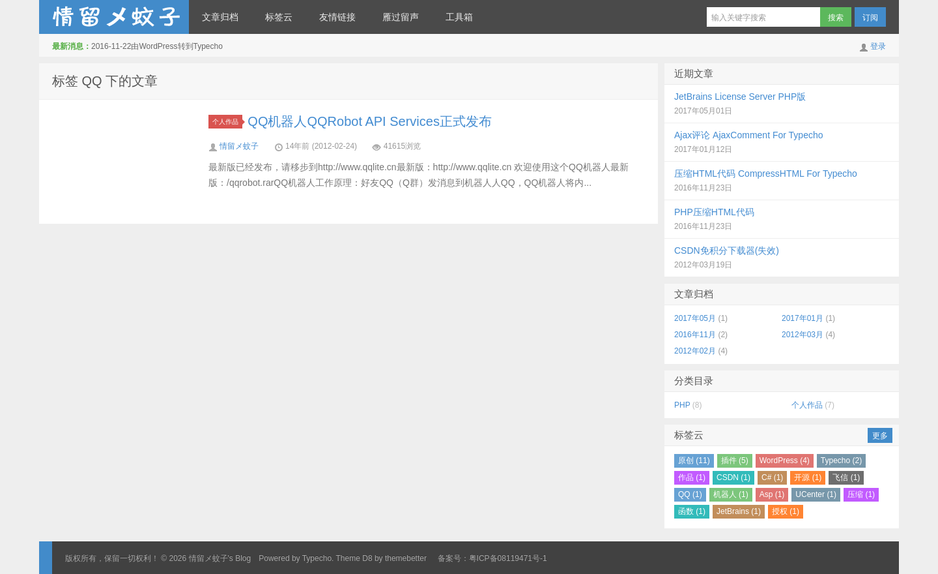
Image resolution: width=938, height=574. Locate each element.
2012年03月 (802, 334)
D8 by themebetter (394, 558)
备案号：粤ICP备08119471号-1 (492, 558)
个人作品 (227, 121)
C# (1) (772, 477)
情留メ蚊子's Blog (114, 17)
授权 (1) (785, 511)
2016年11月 (695, 334)
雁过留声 (400, 17)
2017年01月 (802, 318)
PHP (682, 405)
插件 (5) (734, 460)
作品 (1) (691, 477)
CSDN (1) (733, 477)
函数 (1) (691, 511)
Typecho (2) (841, 460)
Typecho (317, 558)
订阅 (870, 17)
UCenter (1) (815, 494)
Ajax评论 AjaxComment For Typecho (748, 135)
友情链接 (337, 17)
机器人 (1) (730, 494)
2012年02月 (695, 350)
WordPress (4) (785, 460)
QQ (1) (690, 494)
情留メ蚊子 (239, 146)
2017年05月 (695, 318)
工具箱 (459, 17)
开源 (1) (807, 477)
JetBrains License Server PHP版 (740, 96)
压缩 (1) (861, 494)
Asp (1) (772, 494)
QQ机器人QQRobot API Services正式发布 (370, 121)
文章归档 (220, 17)
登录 (878, 46)
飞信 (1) (846, 477)
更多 (880, 435)
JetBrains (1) (739, 511)
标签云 (278, 17)
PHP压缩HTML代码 (714, 212)
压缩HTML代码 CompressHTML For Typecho (765, 173)
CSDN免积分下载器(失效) (726, 250)
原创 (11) (694, 460)
